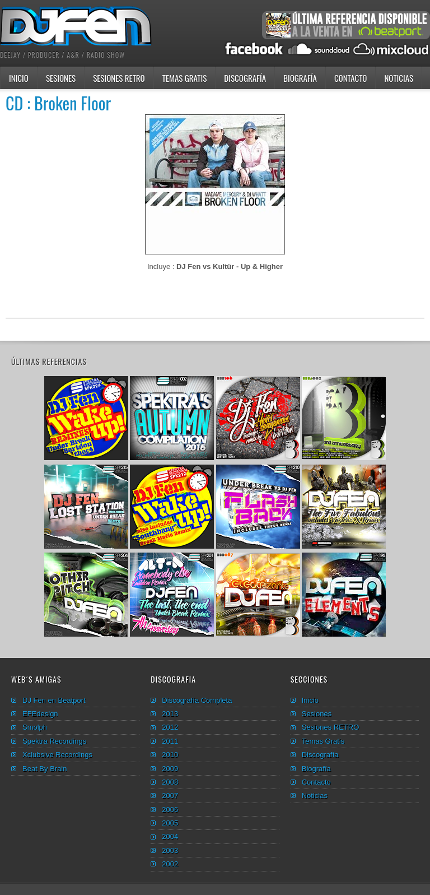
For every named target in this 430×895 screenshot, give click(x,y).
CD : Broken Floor (58, 102)
